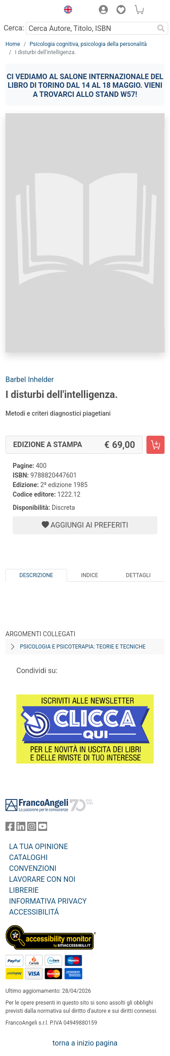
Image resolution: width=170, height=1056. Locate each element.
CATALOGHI (28, 857)
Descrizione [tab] (36, 575)
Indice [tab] (89, 575)
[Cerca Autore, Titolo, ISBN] (90, 28)
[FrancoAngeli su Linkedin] (20, 828)
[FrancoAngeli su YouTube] (42, 828)
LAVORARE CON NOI (42, 879)
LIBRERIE (24, 890)
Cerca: (14, 28)
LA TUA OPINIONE (38, 846)
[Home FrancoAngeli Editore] (30, 11)
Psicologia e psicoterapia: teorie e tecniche (83, 647)
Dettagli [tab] (138, 575)
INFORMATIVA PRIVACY (48, 901)
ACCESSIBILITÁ (34, 912)
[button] (66, 11)
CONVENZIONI (32, 868)
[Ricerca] (161, 28)
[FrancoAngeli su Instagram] (31, 828)
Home (12, 44)
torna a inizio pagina (85, 1043)
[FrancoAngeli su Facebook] (10, 828)
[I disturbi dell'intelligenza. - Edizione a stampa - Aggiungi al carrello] (155, 445)
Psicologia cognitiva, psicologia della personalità (88, 44)
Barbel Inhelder (29, 379)
